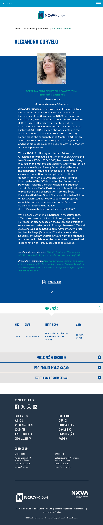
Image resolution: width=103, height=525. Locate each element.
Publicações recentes (51, 357)
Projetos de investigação (51, 367)
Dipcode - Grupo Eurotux (69, 518)
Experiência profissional (51, 377)
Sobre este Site (45, 509)
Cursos (63, 420)
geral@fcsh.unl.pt (23, 467)
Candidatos (21, 416)
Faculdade (29, 28)
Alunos (19, 420)
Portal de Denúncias (52, 512)
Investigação (66, 434)
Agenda (63, 438)
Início (17, 28)
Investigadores (23, 434)
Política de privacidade (26, 509)
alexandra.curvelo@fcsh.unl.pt (51, 103)
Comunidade (66, 429)
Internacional (67, 425)
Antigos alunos (24, 425)
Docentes (43, 28)
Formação (51, 308)
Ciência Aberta (23, 438)
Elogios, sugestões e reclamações (70, 509)
